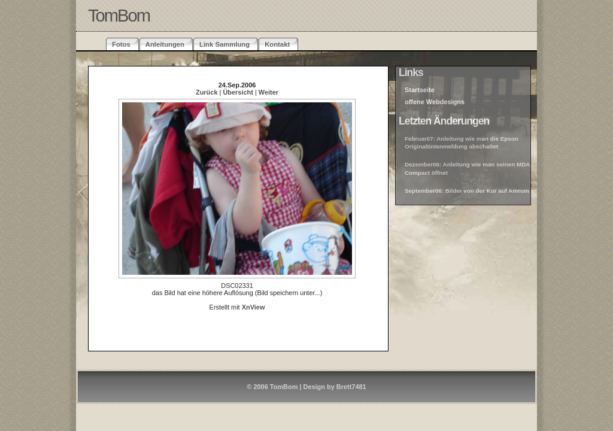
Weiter (268, 92)
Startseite (420, 89)
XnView (253, 307)
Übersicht (238, 92)
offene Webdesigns (435, 101)
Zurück (206, 92)
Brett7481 (351, 386)
